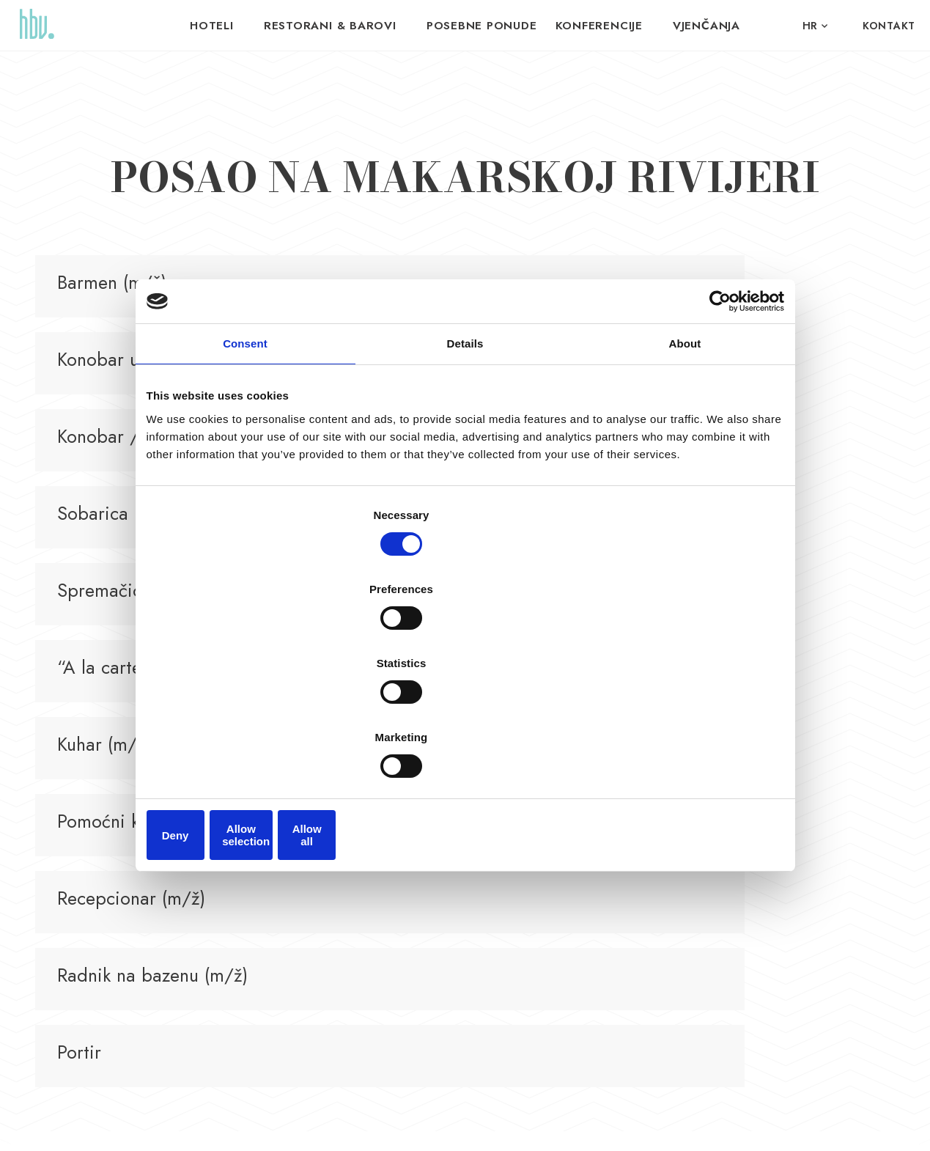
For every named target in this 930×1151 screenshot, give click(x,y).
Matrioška (564, 851)
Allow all (679, 719)
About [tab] (685, 465)
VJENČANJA (689, 25)
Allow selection (465, 719)
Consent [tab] (245, 465)
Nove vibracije (695, 1122)
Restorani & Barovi (341, 25)
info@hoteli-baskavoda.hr (304, 913)
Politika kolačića (394, 1122)
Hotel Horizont (447, 851)
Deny (251, 719)
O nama (690, 876)
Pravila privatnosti (246, 1122)
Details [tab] (465, 465)
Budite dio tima (708, 851)
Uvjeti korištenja (321, 1122)
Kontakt (889, 25)
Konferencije (589, 25)
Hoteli (229, 25)
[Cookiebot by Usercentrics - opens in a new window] (720, 423)
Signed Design (807, 1122)
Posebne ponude (481, 25)
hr (810, 25)
